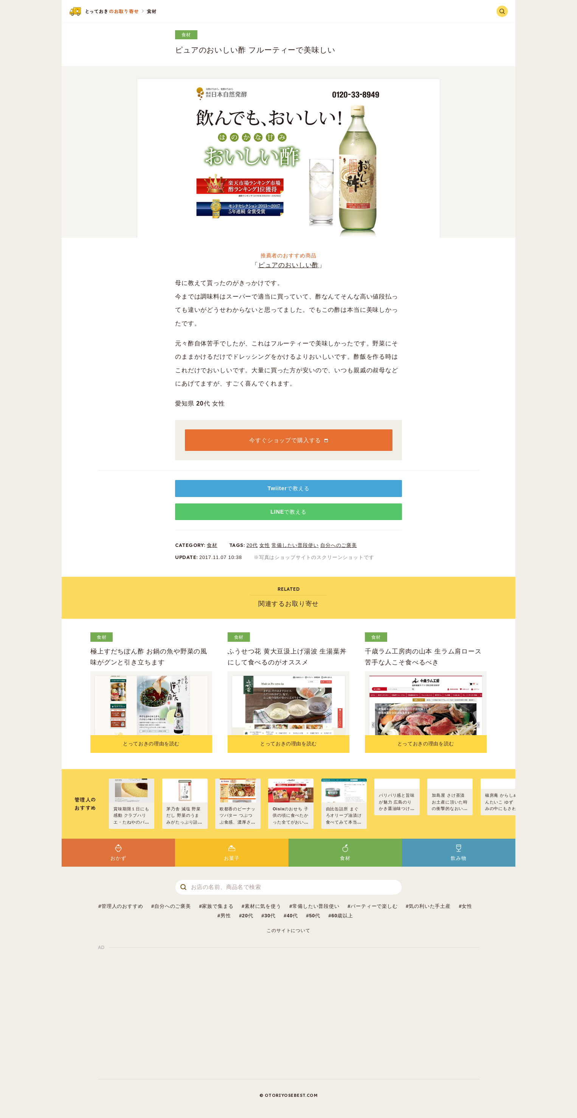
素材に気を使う (263, 906)
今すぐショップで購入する (285, 440)
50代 (314, 915)
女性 (264, 545)
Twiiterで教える (289, 488)
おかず (118, 852)
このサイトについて (288, 930)
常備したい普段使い (295, 545)
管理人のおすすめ (122, 906)
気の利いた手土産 (430, 906)
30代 (270, 915)
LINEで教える (288, 512)
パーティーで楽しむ (374, 906)
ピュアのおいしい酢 (288, 265)
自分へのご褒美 (338, 545)
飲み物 (459, 852)
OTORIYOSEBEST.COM (291, 1095)
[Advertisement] (288, 1013)
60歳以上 (342, 915)
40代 (292, 915)
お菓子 (232, 852)
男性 (225, 915)
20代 (252, 545)
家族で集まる (217, 906)
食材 (186, 34)
